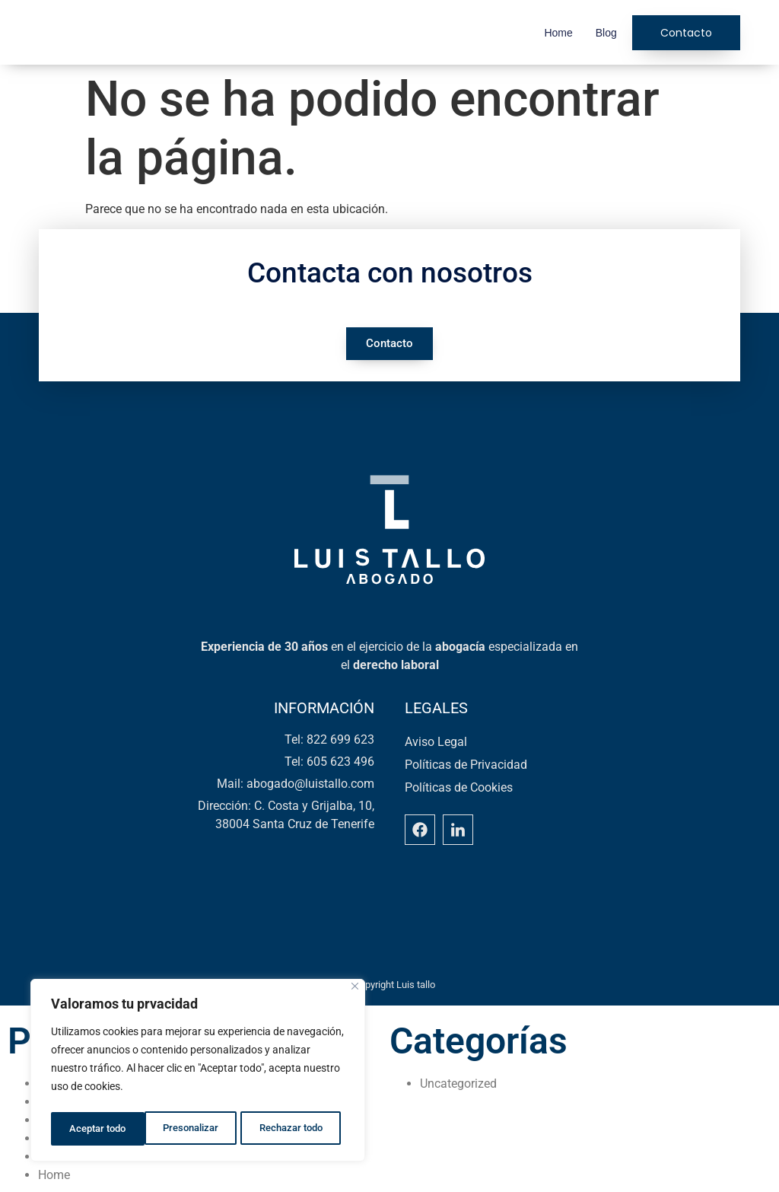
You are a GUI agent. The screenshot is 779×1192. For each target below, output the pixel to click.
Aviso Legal (436, 742)
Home (558, 33)
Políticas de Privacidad (466, 764)
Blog (606, 33)
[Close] (354, 990)
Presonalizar (96, 1129)
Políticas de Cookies (459, 787)
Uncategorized (458, 1083)
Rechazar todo (197, 1129)
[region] (197, 1072)
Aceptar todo (299, 1129)
